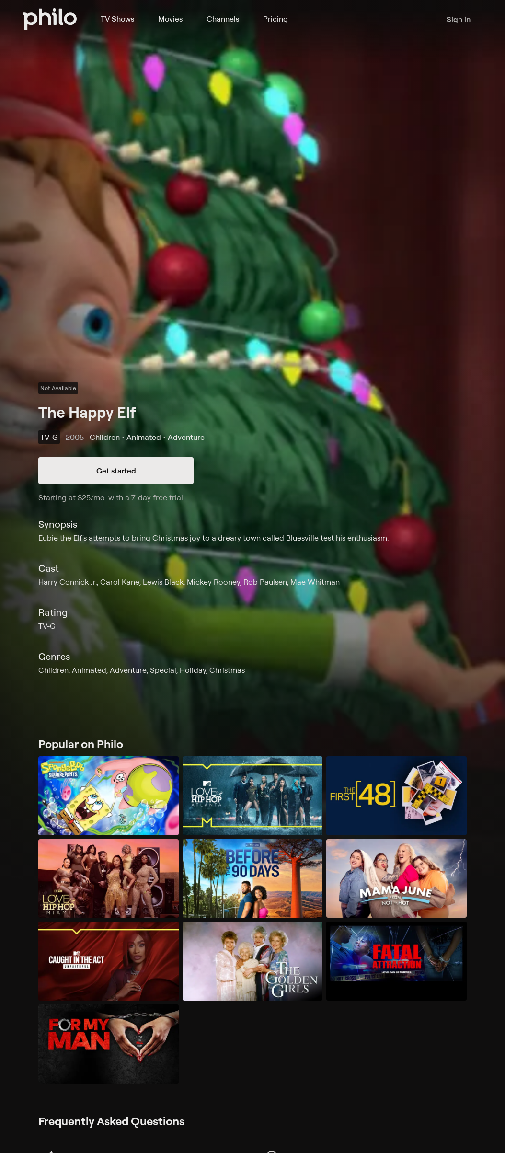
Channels (223, 18)
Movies (170, 18)
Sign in (459, 19)
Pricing (275, 18)
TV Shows (117, 18)
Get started (116, 470)
